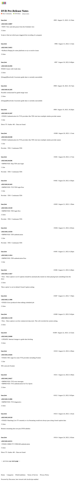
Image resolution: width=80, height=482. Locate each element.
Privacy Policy (44, 475)
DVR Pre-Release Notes (14, 10)
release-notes (25, 14)
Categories (10, 475)
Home (3, 475)
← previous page (6, 461)
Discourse (12, 479)
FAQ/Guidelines (20, 475)
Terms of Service (32, 475)
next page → (16, 461)
